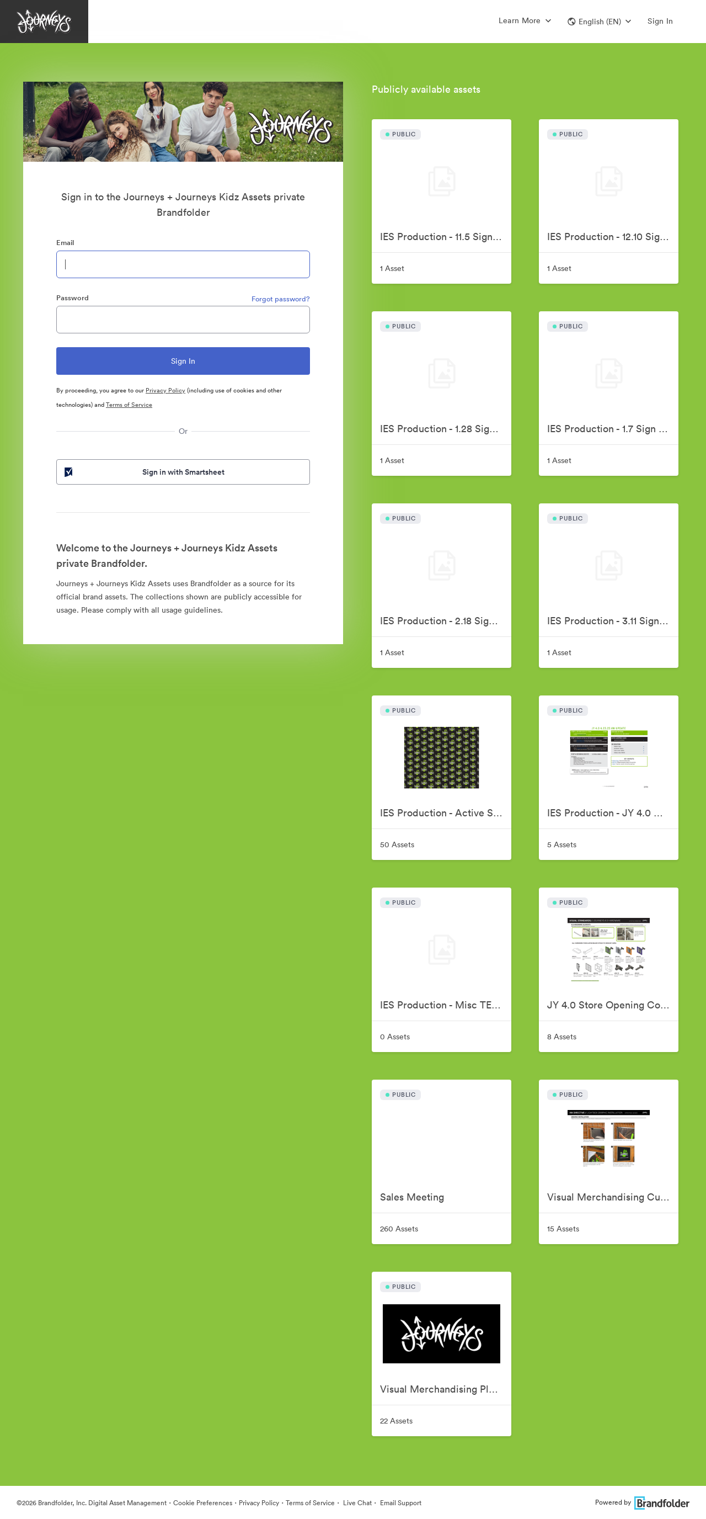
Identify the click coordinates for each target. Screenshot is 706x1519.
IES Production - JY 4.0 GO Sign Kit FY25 (612, 812)
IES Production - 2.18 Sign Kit (445, 620)
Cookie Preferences (202, 1502)
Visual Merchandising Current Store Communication (612, 1197)
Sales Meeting (412, 1197)
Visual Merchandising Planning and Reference (445, 1389)
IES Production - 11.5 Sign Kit (444, 236)
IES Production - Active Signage (445, 812)
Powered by (642, 1502)
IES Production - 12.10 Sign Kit (612, 236)
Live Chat (356, 1502)
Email (65, 242)
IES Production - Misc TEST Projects (445, 1004)
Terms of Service (129, 404)
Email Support (399, 1502)
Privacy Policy (165, 390)
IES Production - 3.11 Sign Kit (611, 620)
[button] (599, 21)
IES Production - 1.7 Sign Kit (609, 428)
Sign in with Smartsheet (143, 471)
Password (72, 297)
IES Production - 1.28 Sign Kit (445, 428)
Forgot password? (281, 299)
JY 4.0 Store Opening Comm (612, 1004)
